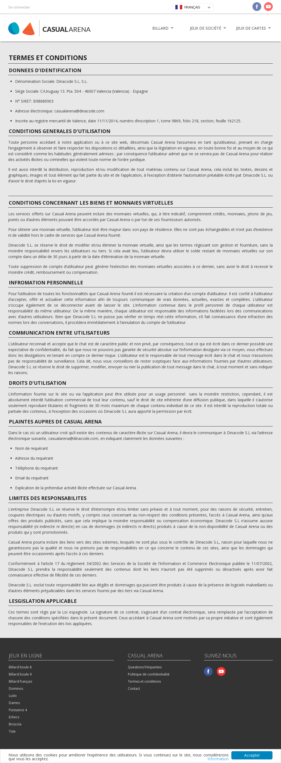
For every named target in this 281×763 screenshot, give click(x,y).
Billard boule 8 (20, 667)
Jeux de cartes (251, 28)
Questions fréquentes (145, 667)
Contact (134, 688)
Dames (14, 702)
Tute (12, 731)
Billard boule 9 (20, 674)
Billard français (20, 681)
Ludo (13, 695)
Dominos (16, 688)
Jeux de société (205, 28)
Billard (160, 28)
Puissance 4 (18, 710)
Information (218, 759)
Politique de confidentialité (149, 674)
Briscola (15, 724)
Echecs (14, 717)
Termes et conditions (144, 681)
